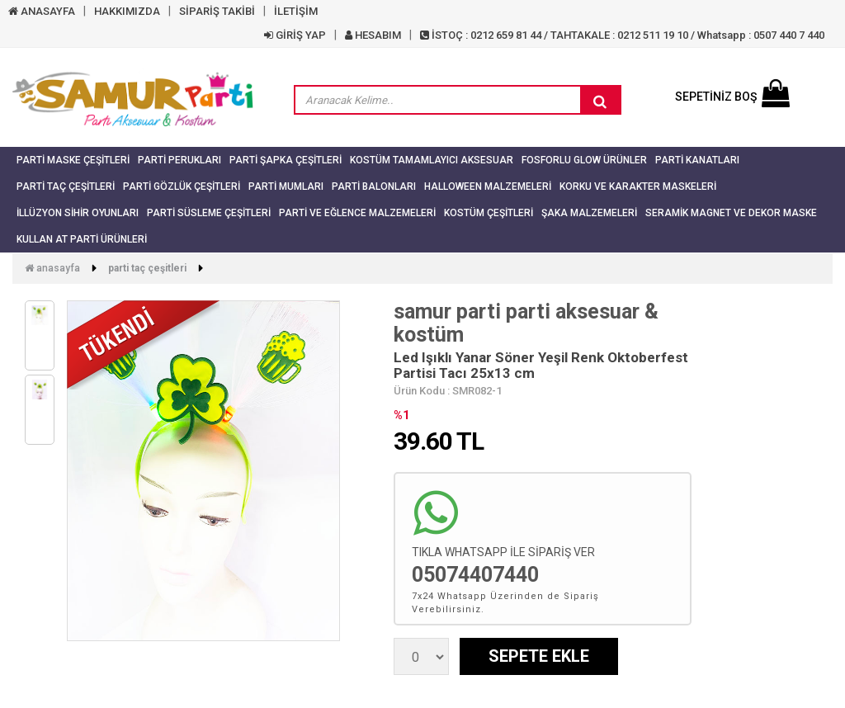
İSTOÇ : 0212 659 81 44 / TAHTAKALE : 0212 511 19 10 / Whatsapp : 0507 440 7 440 (622, 35)
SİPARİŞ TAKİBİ (217, 11)
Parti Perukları (179, 160)
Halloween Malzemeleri (487, 186)
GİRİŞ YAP (295, 35)
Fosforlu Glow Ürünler (584, 160)
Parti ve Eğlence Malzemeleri (357, 213)
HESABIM (373, 35)
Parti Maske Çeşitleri (73, 160)
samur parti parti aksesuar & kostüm (526, 323)
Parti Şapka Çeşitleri (285, 160)
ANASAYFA (41, 11)
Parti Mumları (285, 186)
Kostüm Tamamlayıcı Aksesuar (431, 160)
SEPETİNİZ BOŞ (732, 96)
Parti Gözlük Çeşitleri (181, 186)
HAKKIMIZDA (127, 11)
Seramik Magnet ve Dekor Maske (731, 213)
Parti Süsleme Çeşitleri (209, 213)
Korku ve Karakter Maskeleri (637, 186)
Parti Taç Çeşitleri (66, 186)
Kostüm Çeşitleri (488, 213)
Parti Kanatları (697, 160)
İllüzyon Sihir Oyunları (78, 213)
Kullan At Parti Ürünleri (82, 239)
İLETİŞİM (296, 11)
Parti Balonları (374, 186)
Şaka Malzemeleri (589, 213)
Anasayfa (52, 268)
